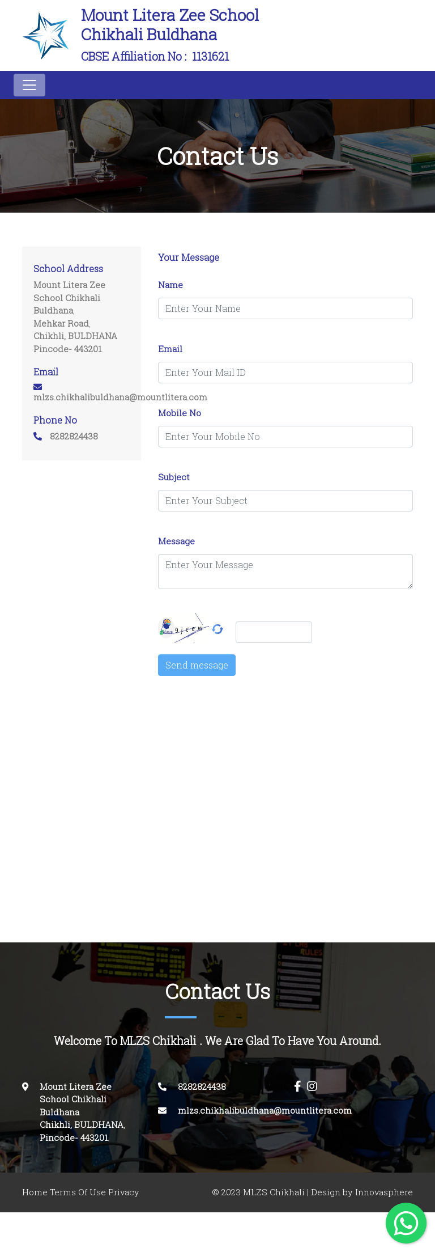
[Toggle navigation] (29, 85)
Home (35, 1192)
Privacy (123, 1192)
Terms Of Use (78, 1192)
